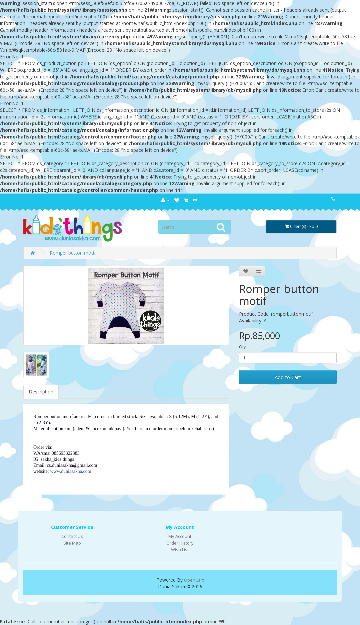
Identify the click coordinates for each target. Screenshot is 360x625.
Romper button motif (73, 253)
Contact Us (72, 536)
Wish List (180, 550)
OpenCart (194, 580)
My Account (179, 536)
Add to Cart (288, 377)
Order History (180, 543)
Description (41, 391)
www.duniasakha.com (70, 471)
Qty (242, 347)
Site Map (72, 543)
